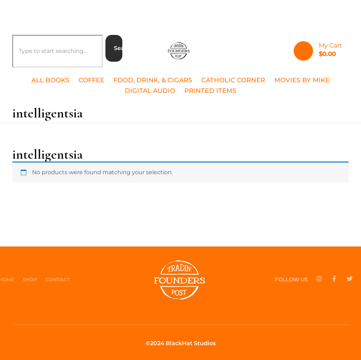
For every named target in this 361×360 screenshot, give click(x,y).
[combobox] (57, 51)
